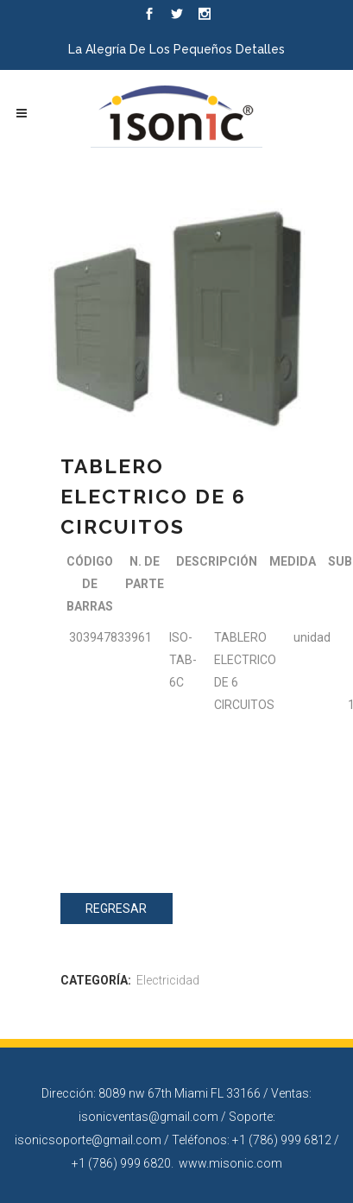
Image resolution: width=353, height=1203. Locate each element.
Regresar (116, 908)
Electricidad (167, 980)
